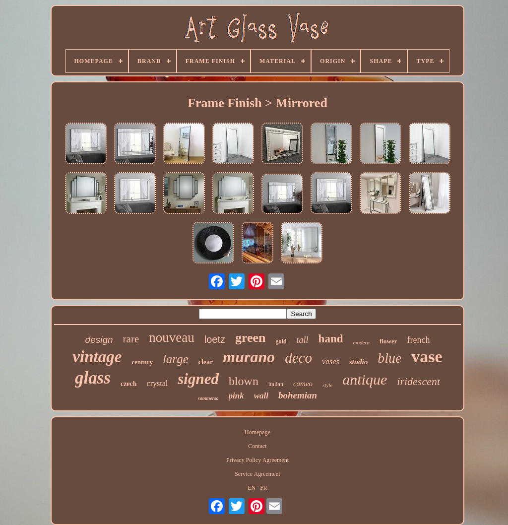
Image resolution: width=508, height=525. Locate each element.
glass (93, 378)
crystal (157, 383)
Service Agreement (257, 473)
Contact (257, 446)
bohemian (297, 395)
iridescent (418, 381)
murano (249, 357)
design (99, 339)
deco (298, 358)
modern (361, 342)
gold (281, 341)
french (418, 340)
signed (198, 379)
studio (358, 362)
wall (261, 395)
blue (389, 358)
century (142, 362)
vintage (97, 357)
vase (426, 356)
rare (131, 339)
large (176, 359)
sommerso (208, 398)
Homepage (257, 432)
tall (303, 340)
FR (263, 487)
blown (243, 381)
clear (205, 362)
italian (275, 384)
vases (330, 361)
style (327, 385)
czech (129, 384)
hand (330, 338)
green (250, 337)
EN (251, 487)
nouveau (171, 337)
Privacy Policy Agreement (257, 460)
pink (236, 395)
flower (388, 341)
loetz (214, 339)
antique (364, 379)
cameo (303, 384)
